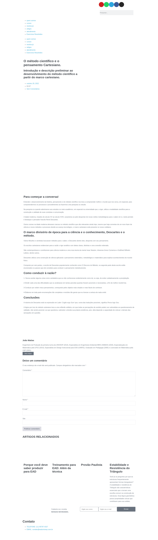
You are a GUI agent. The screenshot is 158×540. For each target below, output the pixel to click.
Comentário (27, 370)
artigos (29, 29)
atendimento (31, 31)
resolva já (30, 26)
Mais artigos (28, 353)
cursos (29, 23)
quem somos (31, 20)
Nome (25, 400)
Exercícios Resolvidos (34, 34)
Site (24, 418)
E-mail (25, 409)
